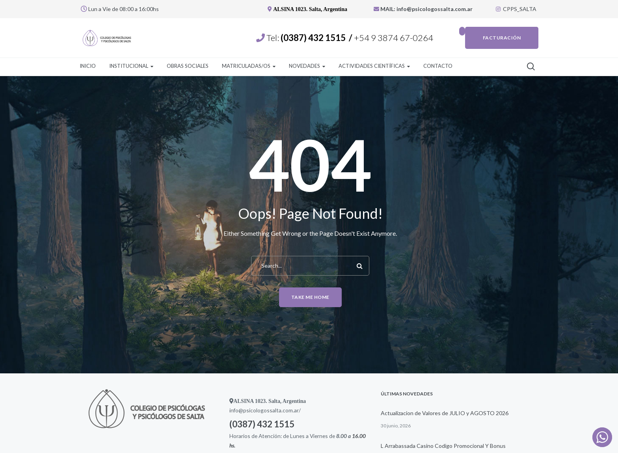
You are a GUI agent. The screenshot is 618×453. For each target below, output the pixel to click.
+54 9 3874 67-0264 (394, 37)
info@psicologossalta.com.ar (435, 9)
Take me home (310, 297)
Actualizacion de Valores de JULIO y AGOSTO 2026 (444, 413)
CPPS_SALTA (516, 9)
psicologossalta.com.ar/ (272, 410)
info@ (236, 410)
